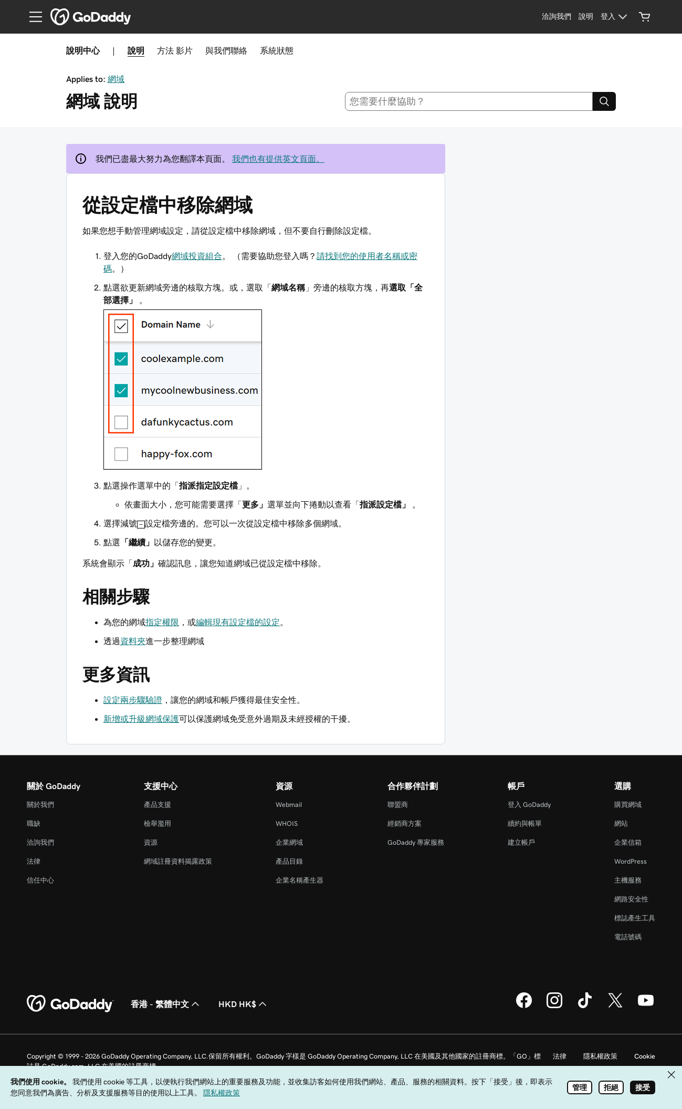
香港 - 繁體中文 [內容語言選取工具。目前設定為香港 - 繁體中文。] (166, 1004)
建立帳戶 (521, 842)
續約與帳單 (525, 823)
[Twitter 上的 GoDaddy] (615, 1006)
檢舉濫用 (157, 823)
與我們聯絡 (226, 50)
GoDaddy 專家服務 (415, 842)
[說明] (586, 17)
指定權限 (162, 622)
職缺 (33, 823)
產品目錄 (289, 861)
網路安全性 (631, 899)
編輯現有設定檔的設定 (238, 622)
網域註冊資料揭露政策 (178, 861)
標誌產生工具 (634, 918)
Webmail (289, 804)
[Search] (604, 101)
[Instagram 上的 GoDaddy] (554, 1006)
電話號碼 (628, 937)
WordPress (630, 861)
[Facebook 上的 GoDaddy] (524, 1006)
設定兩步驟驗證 (132, 700)
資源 (151, 842)
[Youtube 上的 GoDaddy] (645, 1006)
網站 (621, 823)
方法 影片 (175, 50)
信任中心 (40, 880)
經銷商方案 (404, 823)
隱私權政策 (600, 1056)
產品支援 (157, 804)
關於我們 (40, 804)
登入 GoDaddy (529, 804)
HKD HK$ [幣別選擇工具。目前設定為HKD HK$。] (243, 1004)
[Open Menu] (31, 17)
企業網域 (289, 842)
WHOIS (287, 823)
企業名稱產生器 (299, 880)
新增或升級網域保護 (141, 718)
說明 (136, 50)
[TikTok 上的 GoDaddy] (584, 1006)
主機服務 (628, 880)
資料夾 (132, 641)
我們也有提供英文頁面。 (278, 158)
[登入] (615, 17)
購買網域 (628, 804)
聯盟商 (397, 804)
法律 (33, 861)
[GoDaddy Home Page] (70, 1004)
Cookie (644, 1056)
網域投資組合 (197, 256)
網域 (116, 79)
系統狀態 (276, 50)
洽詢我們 (40, 842)
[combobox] (469, 101)
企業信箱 (628, 842)
